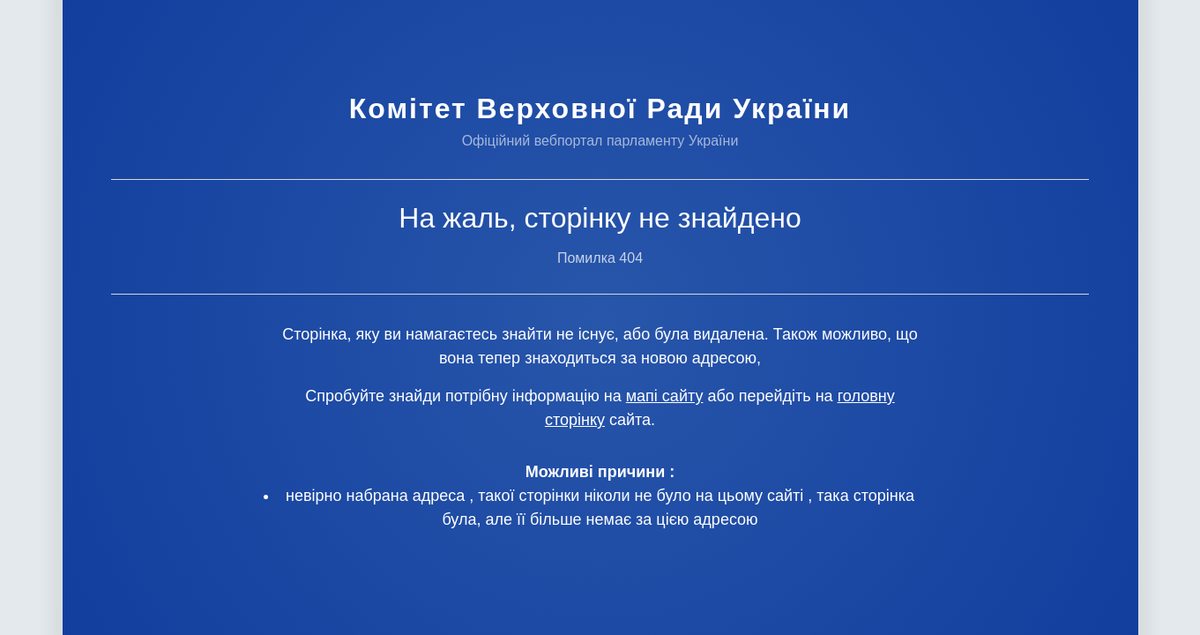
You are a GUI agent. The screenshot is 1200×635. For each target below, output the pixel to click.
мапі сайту (665, 396)
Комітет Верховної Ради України (600, 108)
